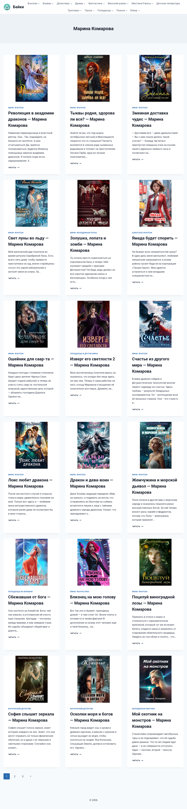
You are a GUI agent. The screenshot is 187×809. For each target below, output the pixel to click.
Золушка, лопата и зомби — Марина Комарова (88, 244)
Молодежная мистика (143, 709)
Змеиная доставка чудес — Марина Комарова (150, 119)
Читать (13, 167)
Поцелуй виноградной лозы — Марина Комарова (153, 603)
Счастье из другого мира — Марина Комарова (150, 365)
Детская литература (168, 3)
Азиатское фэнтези (142, 233)
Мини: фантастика (79, 592)
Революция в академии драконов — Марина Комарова (31, 119)
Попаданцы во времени (20, 592)
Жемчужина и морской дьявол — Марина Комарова (154, 486)
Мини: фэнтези (16, 108)
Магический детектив (19, 709)
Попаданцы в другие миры (84, 354)
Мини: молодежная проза (83, 233)
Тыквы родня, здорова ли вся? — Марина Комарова (92, 119)
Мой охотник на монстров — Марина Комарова (151, 720)
